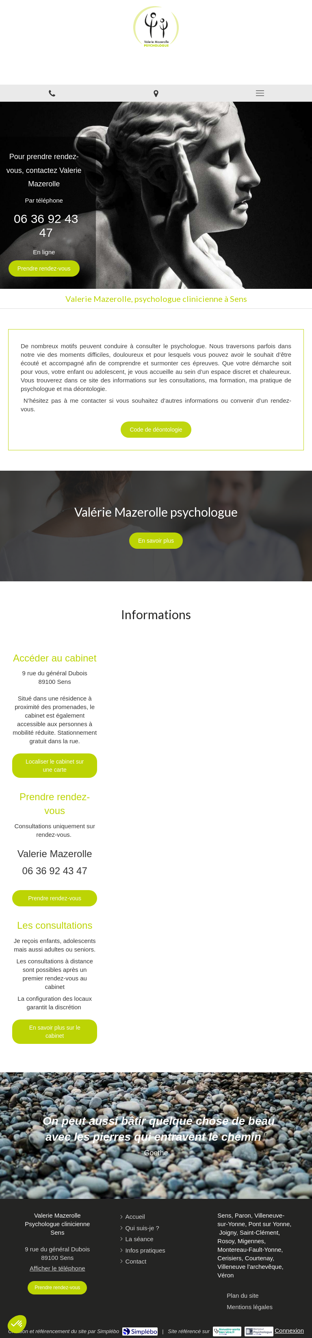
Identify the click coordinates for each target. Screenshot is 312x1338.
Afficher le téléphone (57, 1268)
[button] (17, 1324)
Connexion (289, 1330)
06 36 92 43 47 (46, 225)
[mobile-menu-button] (260, 93)
